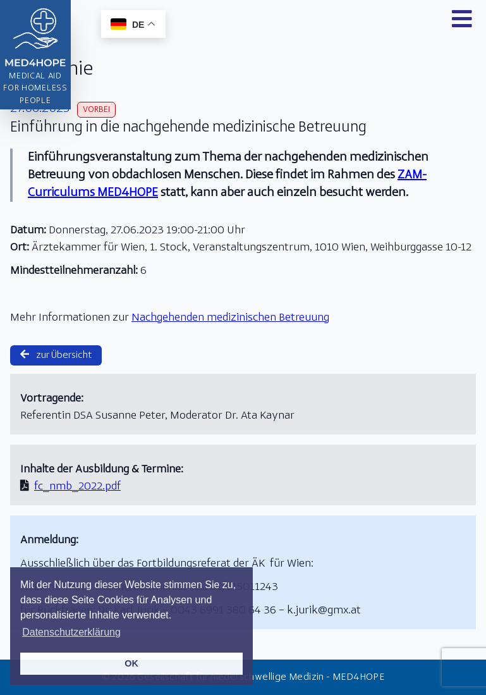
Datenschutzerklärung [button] (71, 632)
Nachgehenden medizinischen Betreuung (230, 318)
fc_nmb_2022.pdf (77, 487)
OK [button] (131, 663)
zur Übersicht (56, 354)
